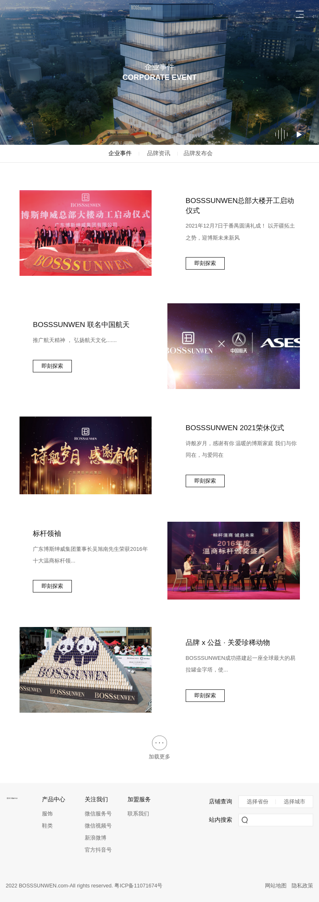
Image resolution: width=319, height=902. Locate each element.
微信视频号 (98, 826)
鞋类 (47, 826)
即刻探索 (205, 263)
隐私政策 (302, 886)
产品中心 (53, 799)
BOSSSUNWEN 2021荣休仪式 (235, 428)
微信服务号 (98, 813)
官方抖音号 (98, 850)
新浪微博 (95, 838)
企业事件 (120, 153)
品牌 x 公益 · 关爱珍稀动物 (228, 642)
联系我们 (138, 813)
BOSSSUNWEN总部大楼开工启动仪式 (240, 205)
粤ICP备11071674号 (138, 886)
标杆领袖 (47, 533)
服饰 (47, 813)
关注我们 (96, 799)
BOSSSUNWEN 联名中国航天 (81, 324)
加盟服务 (139, 799)
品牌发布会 (198, 153)
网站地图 (276, 886)
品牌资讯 (158, 153)
